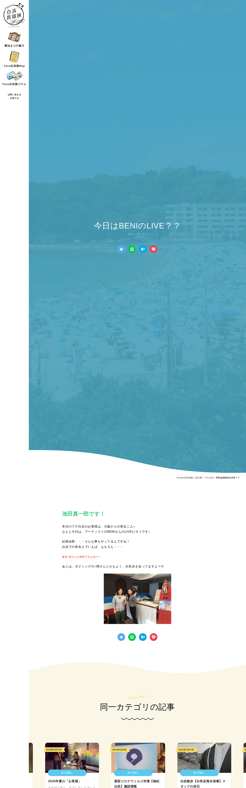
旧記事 (198, 477)
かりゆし (67, 772)
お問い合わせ (14, 94)
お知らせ (14, 98)
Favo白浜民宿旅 (185, 477)
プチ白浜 (208, 477)
